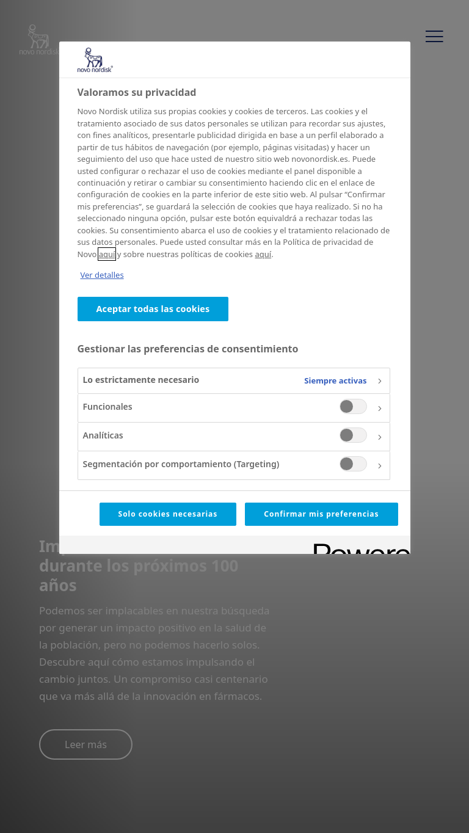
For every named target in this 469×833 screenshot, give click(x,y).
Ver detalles (102, 274)
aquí (107, 254)
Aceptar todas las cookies (153, 309)
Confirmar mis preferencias (321, 514)
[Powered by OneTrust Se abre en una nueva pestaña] (357, 546)
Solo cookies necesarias (168, 514)
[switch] (353, 406)
